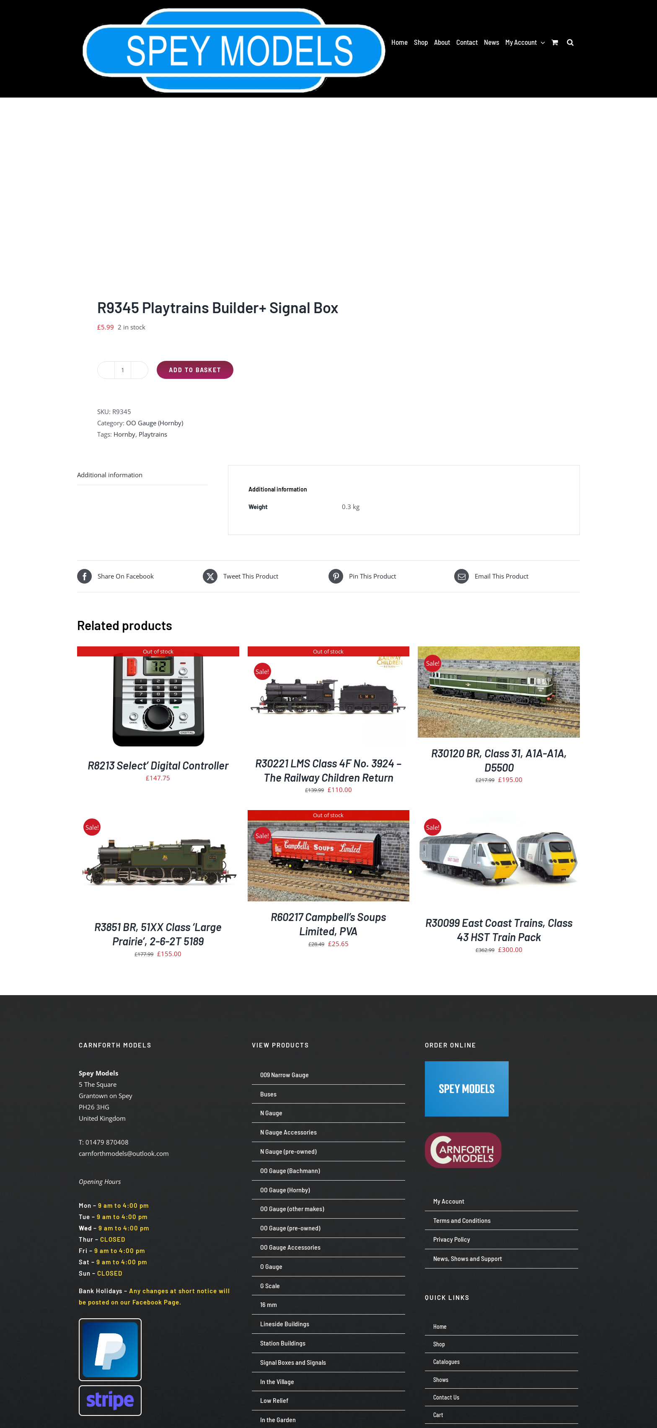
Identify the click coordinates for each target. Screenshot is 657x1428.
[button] (570, 42)
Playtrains (153, 434)
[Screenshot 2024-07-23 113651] (467, 1064)
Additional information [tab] (109, 475)
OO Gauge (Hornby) (154, 423)
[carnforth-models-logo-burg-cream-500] (467, 1119)
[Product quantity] (122, 370)
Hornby (124, 434)
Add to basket (195, 369)
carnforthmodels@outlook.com (124, 1153)
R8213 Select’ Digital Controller (158, 765)
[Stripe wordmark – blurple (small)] (110, 1389)
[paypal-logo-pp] (110, 1322)
